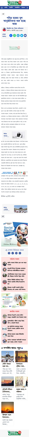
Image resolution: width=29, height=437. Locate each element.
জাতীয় (6, 7)
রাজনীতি (11, 7)
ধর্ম (3, 14)
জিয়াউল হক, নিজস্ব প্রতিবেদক (15, 28)
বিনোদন (23, 7)
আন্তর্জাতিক (17, 7)
